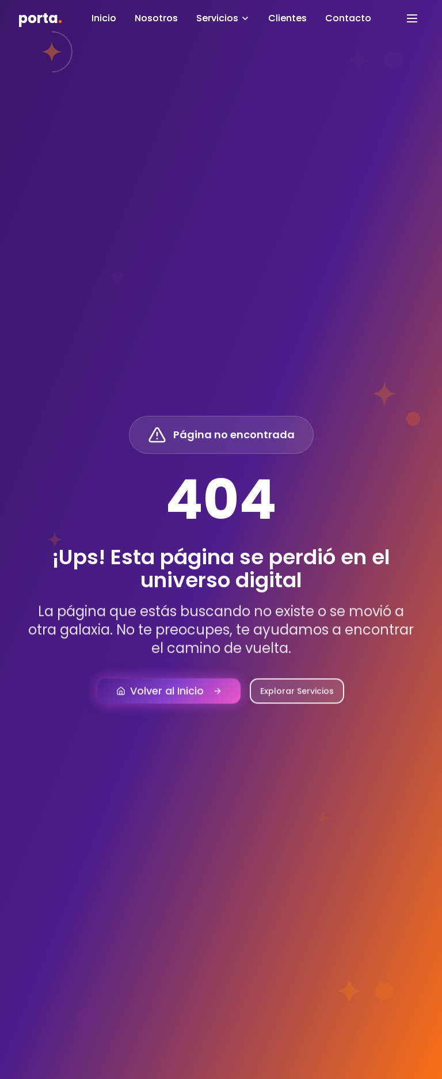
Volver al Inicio (169, 699)
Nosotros (156, 18)
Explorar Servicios (297, 699)
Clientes (287, 18)
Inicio (104, 18)
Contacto (348, 18)
